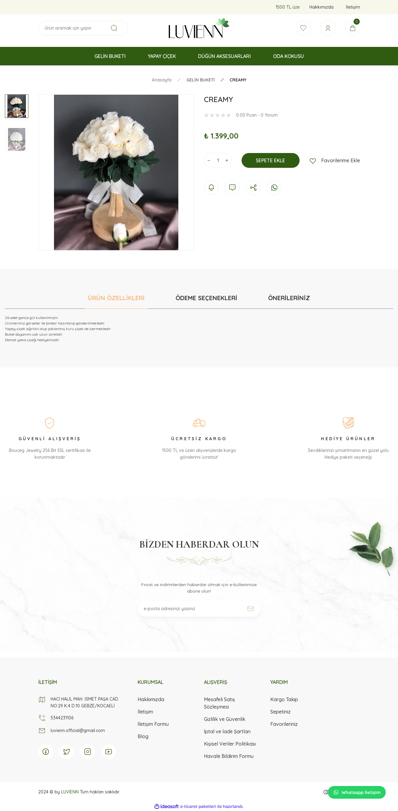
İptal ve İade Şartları (227, 731)
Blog (143, 736)
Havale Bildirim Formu (229, 756)
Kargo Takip (284, 699)
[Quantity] (218, 160)
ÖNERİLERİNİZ (289, 298)
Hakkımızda (151, 699)
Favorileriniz (284, 724)
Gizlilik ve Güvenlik (224, 719)
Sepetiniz (280, 712)
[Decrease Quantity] (209, 160)
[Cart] (352, 28)
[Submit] (250, 609)
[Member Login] (328, 28)
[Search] (83, 28)
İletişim (145, 712)
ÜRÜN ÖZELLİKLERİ (116, 298)
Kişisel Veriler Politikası (230, 744)
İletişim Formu (153, 724)
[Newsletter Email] (199, 609)
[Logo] (199, 28)
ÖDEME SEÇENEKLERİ (206, 298)
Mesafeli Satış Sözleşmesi (219, 703)
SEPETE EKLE (270, 160)
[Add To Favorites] (334, 160)
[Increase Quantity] (226, 160)
